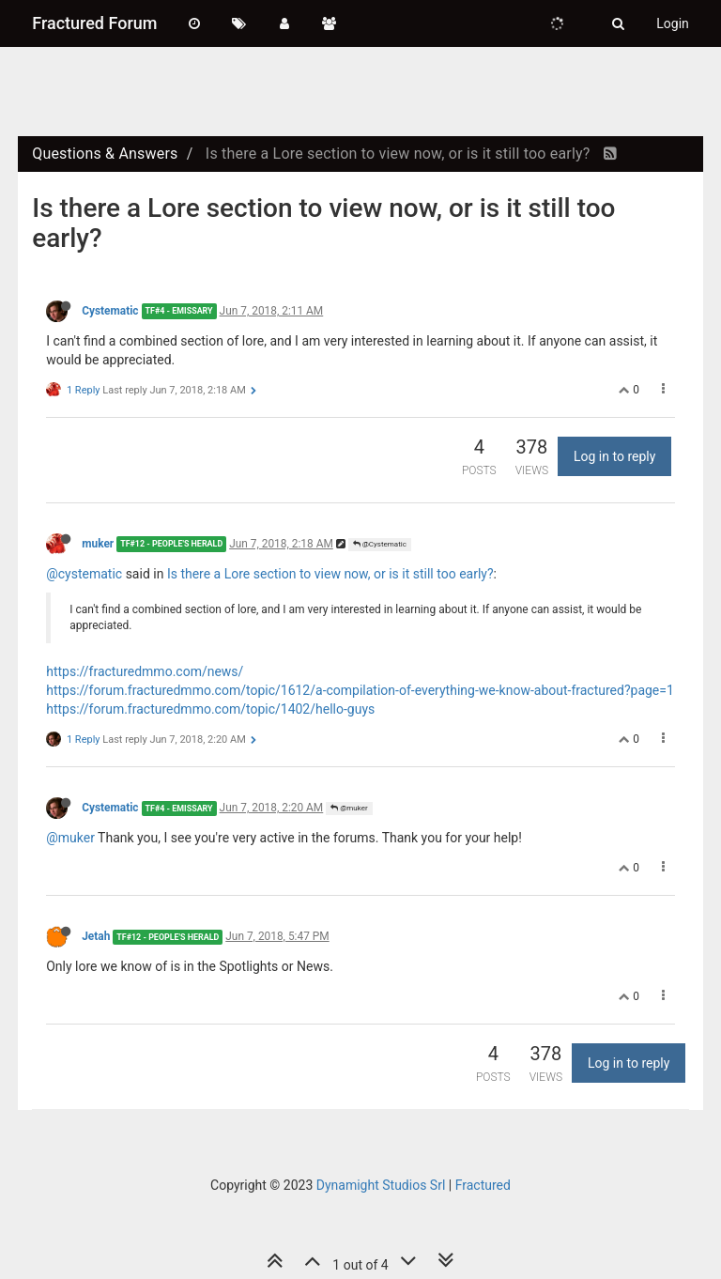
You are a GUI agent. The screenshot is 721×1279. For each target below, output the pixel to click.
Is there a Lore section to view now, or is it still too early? (330, 573)
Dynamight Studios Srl (381, 1185)
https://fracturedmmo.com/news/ (144, 671)
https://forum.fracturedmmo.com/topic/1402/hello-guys (210, 709)
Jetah (96, 936)
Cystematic (110, 310)
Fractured (483, 1185)
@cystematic (84, 573)
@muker (349, 808)
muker (98, 543)
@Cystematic (380, 544)
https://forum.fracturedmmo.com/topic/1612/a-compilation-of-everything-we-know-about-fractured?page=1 (360, 690)
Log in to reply (614, 456)
